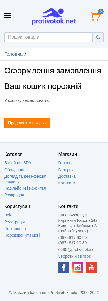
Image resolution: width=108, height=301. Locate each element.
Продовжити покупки (27, 123)
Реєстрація (14, 222)
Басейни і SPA (17, 162)
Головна (13, 54)
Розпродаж (14, 194)
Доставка (67, 176)
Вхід (8, 215)
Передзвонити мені (22, 235)
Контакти (66, 183)
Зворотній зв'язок (74, 256)
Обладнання (16, 169)
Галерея (66, 169)
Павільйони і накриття (25, 188)
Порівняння (15, 228)
